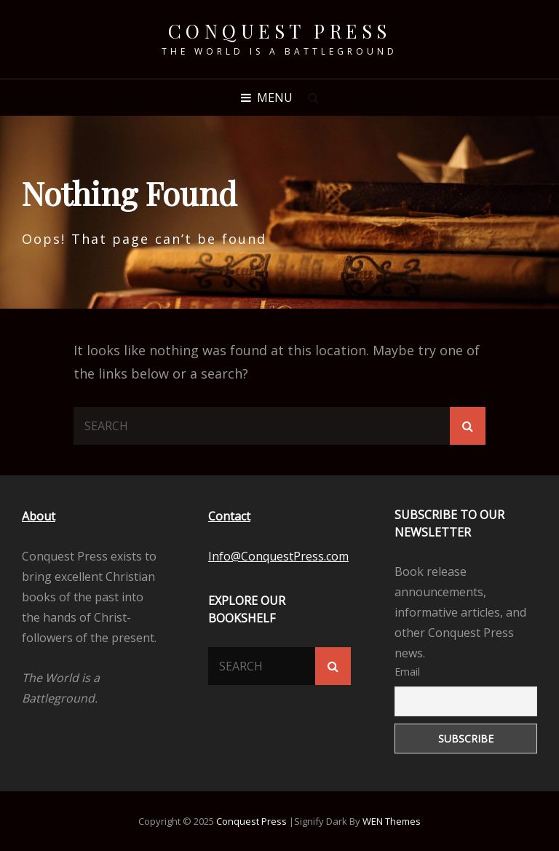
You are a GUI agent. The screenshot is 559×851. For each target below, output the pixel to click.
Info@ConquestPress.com (278, 556)
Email (407, 671)
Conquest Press (280, 31)
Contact (229, 516)
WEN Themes (391, 821)
